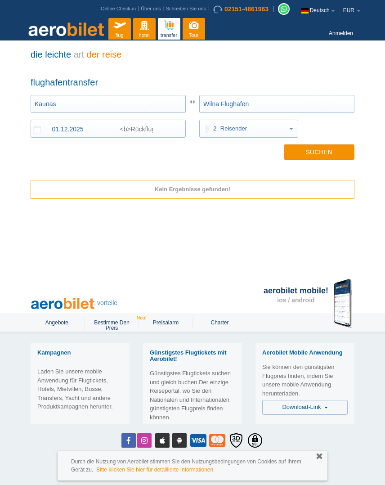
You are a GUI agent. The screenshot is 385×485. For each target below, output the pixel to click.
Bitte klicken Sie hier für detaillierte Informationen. (155, 470)
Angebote (57, 322)
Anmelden (341, 33)
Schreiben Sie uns (186, 8)
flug (120, 27)
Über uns (151, 8)
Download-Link (304, 407)
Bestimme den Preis (116, 324)
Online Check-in (118, 8)
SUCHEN (319, 152)
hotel (144, 27)
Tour (194, 27)
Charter (219, 322)
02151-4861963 (241, 9)
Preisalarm (166, 322)
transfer (169, 27)
